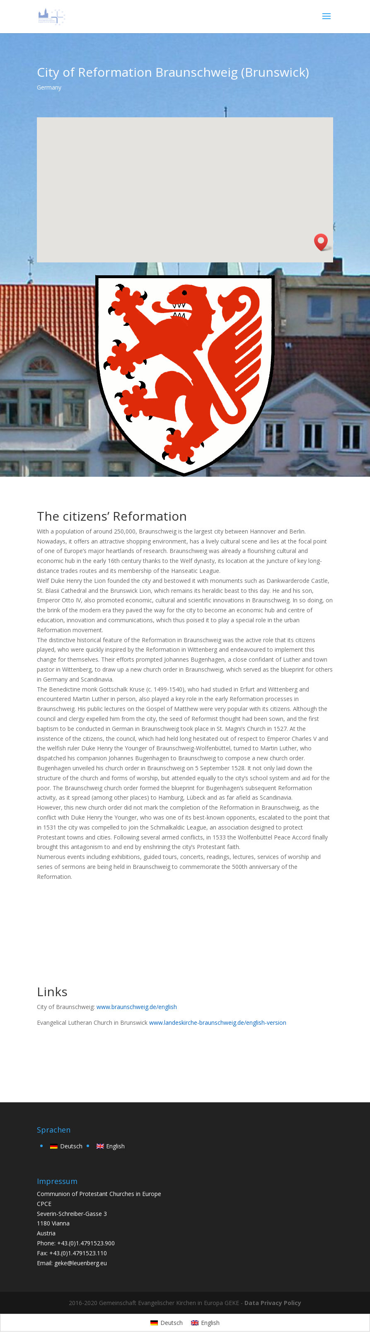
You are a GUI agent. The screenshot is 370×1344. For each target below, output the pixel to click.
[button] (323, 242)
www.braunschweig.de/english (137, 1007)
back (55, 1058)
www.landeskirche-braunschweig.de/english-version (217, 1022)
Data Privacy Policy (272, 1303)
